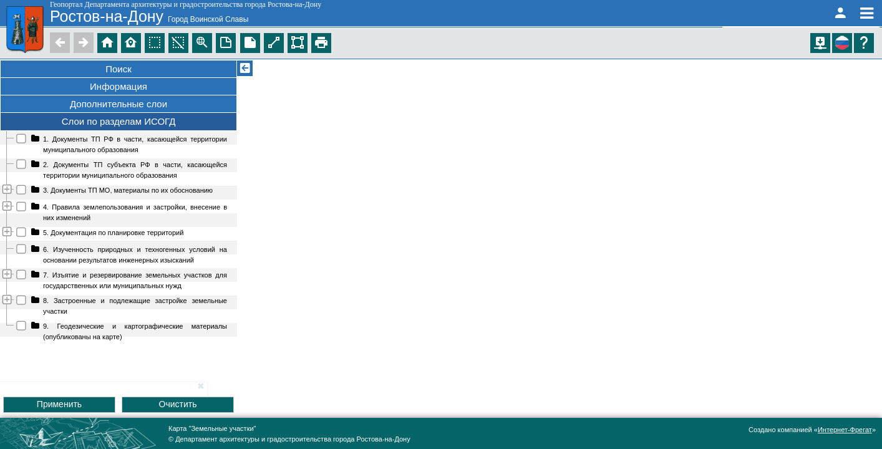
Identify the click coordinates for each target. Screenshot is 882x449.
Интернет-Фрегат (845, 429)
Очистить (178, 404)
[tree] (118, 237)
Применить (59, 404)
